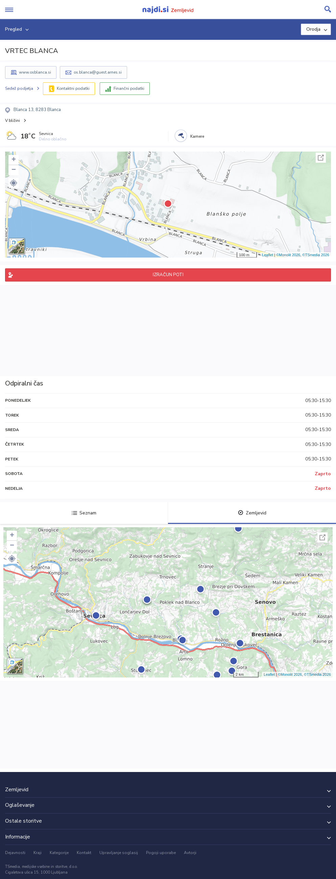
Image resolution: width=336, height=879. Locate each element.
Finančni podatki (129, 88)
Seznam (84, 513)
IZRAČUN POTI (168, 275)
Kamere (197, 136)
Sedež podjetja (19, 88)
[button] (13, 183)
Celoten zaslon (321, 158)
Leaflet (267, 255)
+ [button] (13, 160)
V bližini (12, 120)
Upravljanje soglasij (118, 852)
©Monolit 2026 (288, 255)
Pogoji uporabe (161, 852)
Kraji (37, 852)
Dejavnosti (15, 852)
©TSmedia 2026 (315, 255)
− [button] (13, 170)
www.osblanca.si (35, 72)
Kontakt (84, 852)
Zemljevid (252, 513)
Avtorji (190, 852)
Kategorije (59, 852)
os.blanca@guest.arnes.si (98, 72)
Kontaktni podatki (73, 88)
